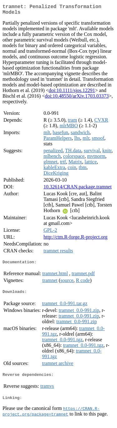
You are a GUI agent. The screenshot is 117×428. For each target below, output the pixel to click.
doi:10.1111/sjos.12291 (72, 92)
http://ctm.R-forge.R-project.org (75, 239)
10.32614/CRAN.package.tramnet (77, 189)
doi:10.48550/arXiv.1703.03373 (77, 98)
